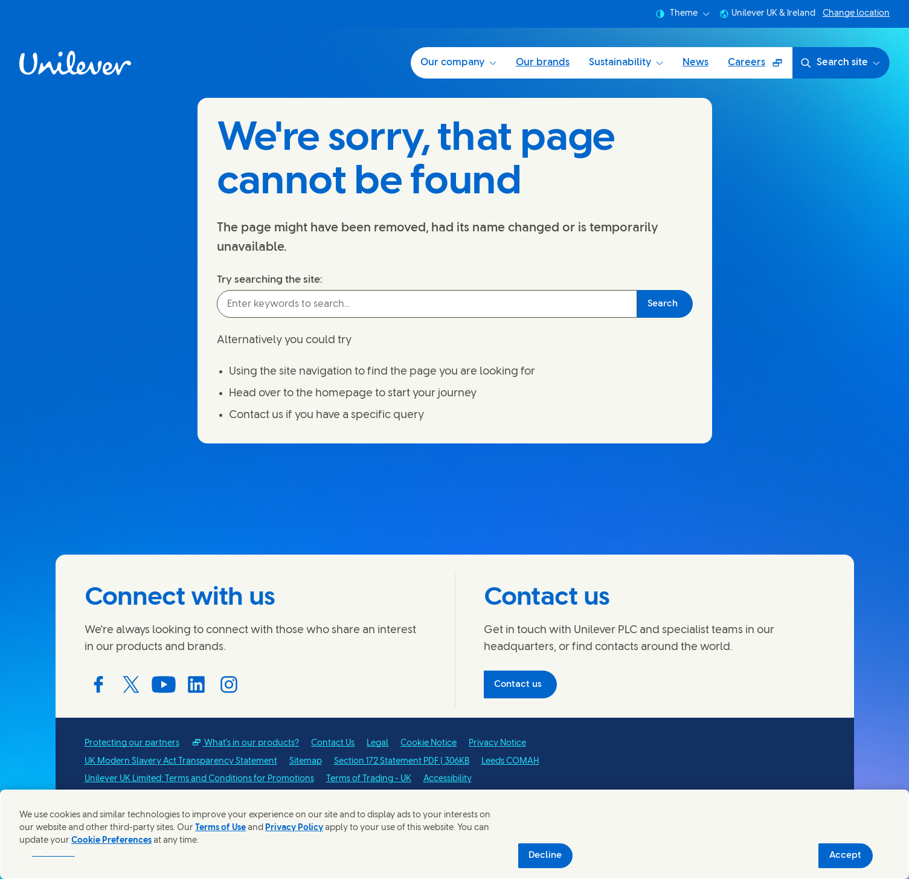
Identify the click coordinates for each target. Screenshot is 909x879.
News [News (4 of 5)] (695, 62)
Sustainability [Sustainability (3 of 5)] (626, 62)
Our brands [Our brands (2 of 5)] (543, 62)
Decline (545, 855)
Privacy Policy (294, 827)
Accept (845, 855)
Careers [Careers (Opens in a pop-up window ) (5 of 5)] (759, 66)
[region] (454, 834)
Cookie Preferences (111, 840)
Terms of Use (220, 827)
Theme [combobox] (682, 14)
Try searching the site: (270, 279)
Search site (840, 63)
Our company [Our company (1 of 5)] (458, 62)
